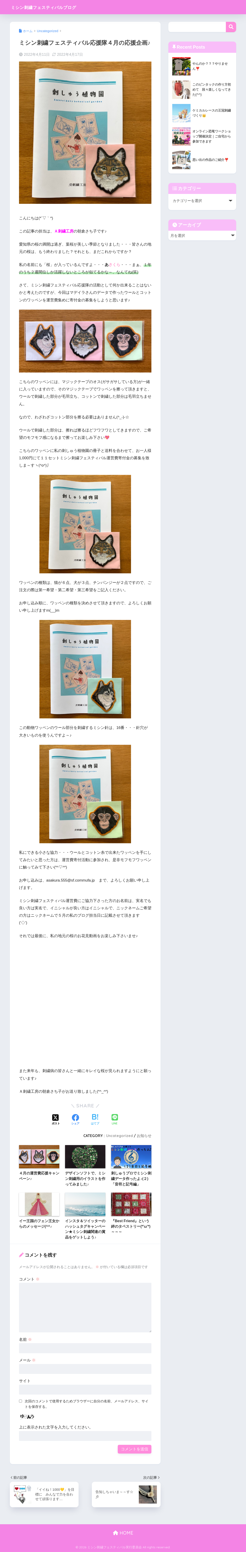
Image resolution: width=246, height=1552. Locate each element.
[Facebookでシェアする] (75, 1120)
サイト (25, 1381)
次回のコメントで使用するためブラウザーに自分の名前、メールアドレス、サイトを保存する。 (86, 1404)
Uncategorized (119, 1135)
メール (27, 1360)
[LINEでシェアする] (115, 1120)
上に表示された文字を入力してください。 (56, 1427)
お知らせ (144, 1135)
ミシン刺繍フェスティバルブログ (53, 7)
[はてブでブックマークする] (95, 1120)
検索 (231, 27)
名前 (25, 1339)
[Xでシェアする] (56, 1120)
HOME (123, 1533)
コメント (29, 1279)
